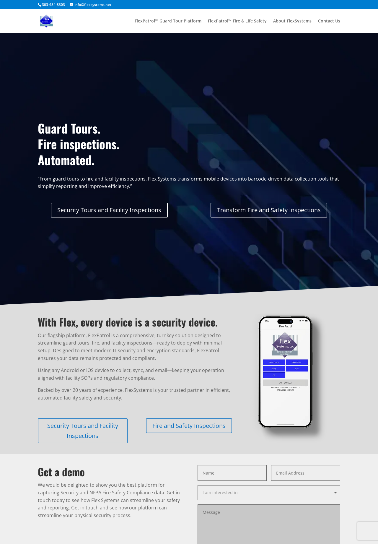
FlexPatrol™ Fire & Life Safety (237, 21)
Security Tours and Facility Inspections (109, 210)
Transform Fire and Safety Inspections (269, 210)
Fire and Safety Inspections (189, 426)
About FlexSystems (292, 21)
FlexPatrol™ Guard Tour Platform (168, 21)
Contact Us (329, 21)
